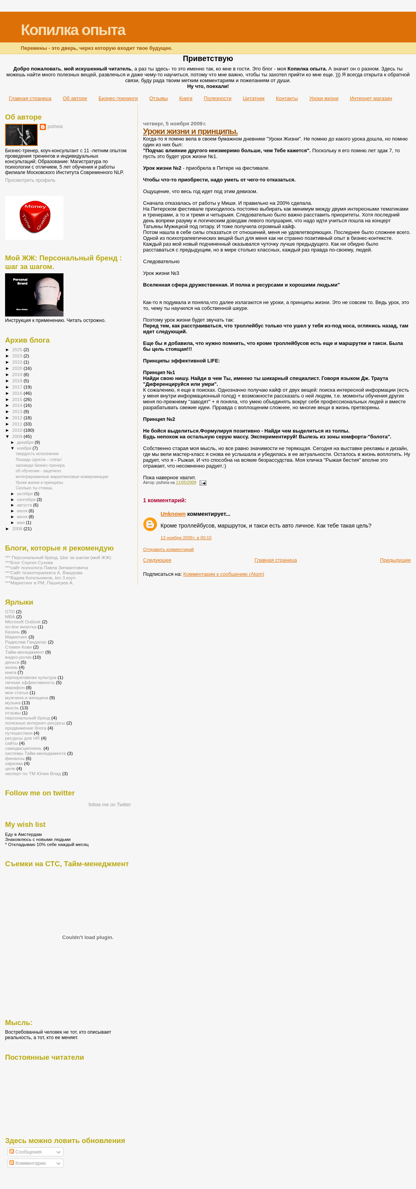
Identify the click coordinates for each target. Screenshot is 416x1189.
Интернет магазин (371, 98)
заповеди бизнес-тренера (40, 465)
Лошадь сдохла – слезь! (39, 459)
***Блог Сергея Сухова (29, 562)
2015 (17, 399)
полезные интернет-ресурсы (35, 722)
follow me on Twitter (109, 804)
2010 (17, 430)
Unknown (172, 514)
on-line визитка (20, 626)
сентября (27, 499)
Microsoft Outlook (23, 621)
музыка (13, 702)
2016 (17, 393)
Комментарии (27, 1163)
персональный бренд (27, 717)
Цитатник (254, 98)
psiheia (55, 126)
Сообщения (25, 1152)
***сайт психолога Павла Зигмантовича (46, 567)
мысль (12, 707)
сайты (11, 743)
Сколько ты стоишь (34, 487)
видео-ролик (18, 657)
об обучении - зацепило (38, 470)
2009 (17, 436)
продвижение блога (25, 727)
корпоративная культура (30, 677)
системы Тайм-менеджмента (35, 753)
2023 (17, 355)
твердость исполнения (37, 453)
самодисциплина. (23, 748)
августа (25, 505)
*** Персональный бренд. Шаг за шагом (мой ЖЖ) (58, 557)
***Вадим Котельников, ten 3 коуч (40, 577)
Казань (12, 631)
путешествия (18, 732)
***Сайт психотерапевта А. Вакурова (44, 572)
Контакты (287, 98)
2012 (17, 417)
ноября (25, 448)
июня (23, 516)
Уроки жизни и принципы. (190, 131)
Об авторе (75, 98)
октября (25, 493)
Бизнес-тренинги (118, 98)
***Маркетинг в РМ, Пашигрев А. (39, 582)
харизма (14, 763)
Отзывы (158, 98)
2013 (17, 411)
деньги (12, 662)
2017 (17, 386)
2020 (17, 368)
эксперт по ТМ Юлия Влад (33, 773)
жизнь (11, 667)
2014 (17, 405)
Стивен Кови (18, 646)
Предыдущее (395, 560)
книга (10, 672)
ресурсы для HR (22, 737)
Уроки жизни (323, 98)
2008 (17, 528)
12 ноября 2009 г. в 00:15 (186, 537)
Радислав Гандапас (26, 641)
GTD (10, 611)
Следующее (157, 560)
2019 (17, 374)
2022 (17, 361)
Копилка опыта (73, 29)
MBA (10, 616)
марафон (15, 687)
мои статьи (16, 692)
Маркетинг (16, 636)
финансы (15, 758)
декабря (26, 442)
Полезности (217, 98)
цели (10, 768)
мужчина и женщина (26, 697)
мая (21, 522)
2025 (17, 349)
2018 (17, 380)
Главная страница (30, 98)
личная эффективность (30, 682)
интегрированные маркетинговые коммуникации (62, 476)
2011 (17, 423)
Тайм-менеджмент (24, 651)
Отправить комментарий (168, 549)
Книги (185, 98)
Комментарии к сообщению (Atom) (223, 574)
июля (23, 510)
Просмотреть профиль (30, 180)
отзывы (13, 712)
